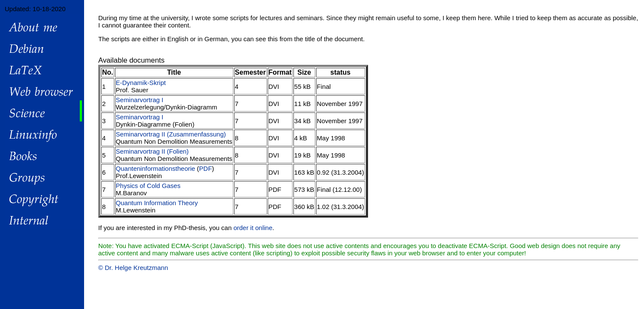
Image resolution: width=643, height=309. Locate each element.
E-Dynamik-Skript (141, 82)
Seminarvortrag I (139, 99)
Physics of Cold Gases (148, 185)
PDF (205, 168)
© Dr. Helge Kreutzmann (133, 267)
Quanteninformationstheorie (155, 168)
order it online (252, 227)
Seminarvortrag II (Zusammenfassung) (171, 134)
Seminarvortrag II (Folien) (152, 151)
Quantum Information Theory (157, 202)
